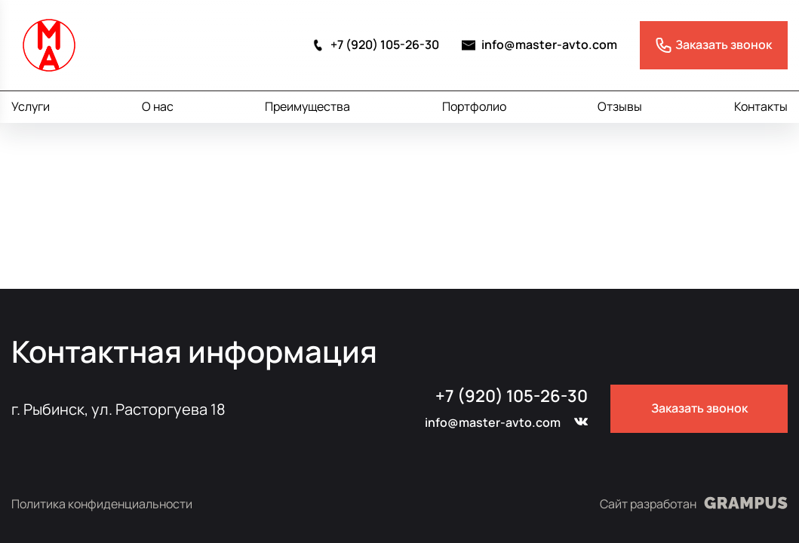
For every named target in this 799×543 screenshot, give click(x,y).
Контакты (761, 106)
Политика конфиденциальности (101, 504)
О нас (158, 106)
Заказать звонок (699, 408)
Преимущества (307, 106)
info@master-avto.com (539, 45)
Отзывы (620, 106)
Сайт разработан (694, 503)
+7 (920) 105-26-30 (375, 45)
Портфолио (474, 106)
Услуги (30, 106)
